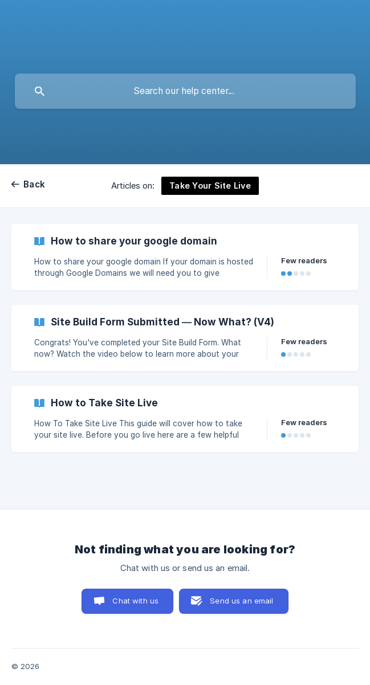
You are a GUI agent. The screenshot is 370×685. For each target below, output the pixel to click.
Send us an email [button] (241, 600)
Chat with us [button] (135, 600)
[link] (185, 257)
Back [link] (34, 184)
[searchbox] (185, 91)
